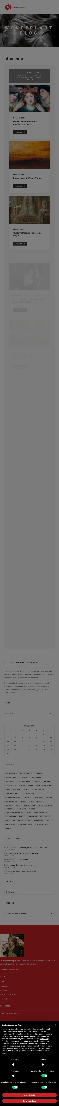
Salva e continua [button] (29, 1101)
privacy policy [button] (24, 1031)
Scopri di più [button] (29, 1095)
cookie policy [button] (44, 1039)
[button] (56, 1025)
